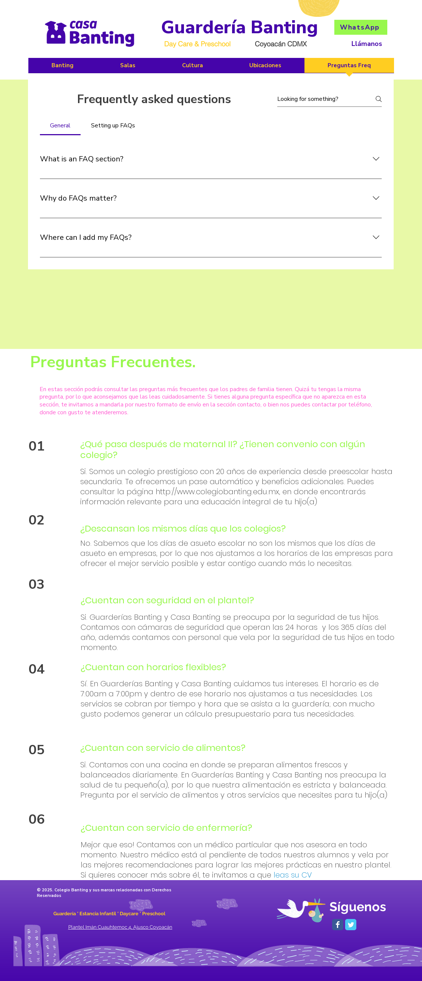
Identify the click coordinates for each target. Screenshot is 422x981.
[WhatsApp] (360, 27)
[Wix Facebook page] (337, 924)
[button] (192, 68)
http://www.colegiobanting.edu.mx (217, 491)
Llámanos (366, 43)
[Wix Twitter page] (350, 924)
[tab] (60, 125)
